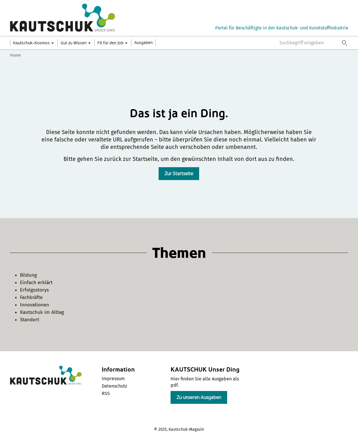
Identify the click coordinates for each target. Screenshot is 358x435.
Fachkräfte (31, 297)
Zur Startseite (179, 173)
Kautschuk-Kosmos (31, 43)
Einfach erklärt (36, 283)
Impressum (113, 378)
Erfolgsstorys (34, 290)
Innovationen (34, 305)
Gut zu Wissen (74, 43)
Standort (29, 320)
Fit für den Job (110, 43)
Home (15, 55)
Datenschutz (114, 386)
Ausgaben (143, 42)
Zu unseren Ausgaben (199, 397)
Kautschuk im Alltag (42, 312)
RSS (106, 393)
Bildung (28, 275)
